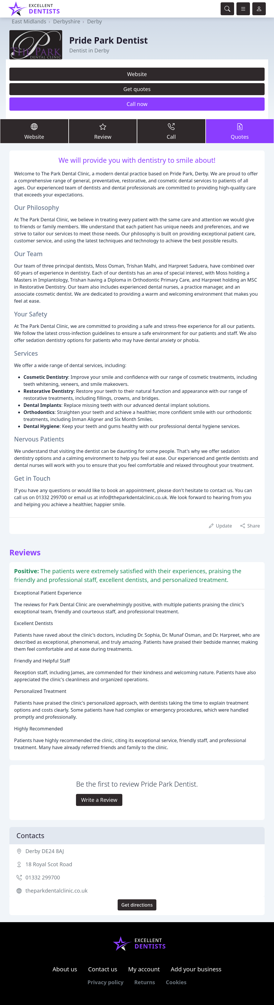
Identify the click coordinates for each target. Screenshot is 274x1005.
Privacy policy (105, 982)
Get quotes (137, 89)
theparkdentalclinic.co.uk (57, 890)
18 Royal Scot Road (49, 864)
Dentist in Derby (89, 50)
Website (137, 74)
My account (144, 969)
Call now (136, 103)
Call (171, 130)
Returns (144, 982)
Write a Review (99, 799)
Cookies (176, 982)
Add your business (196, 969)
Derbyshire (66, 21)
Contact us (102, 969)
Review (103, 130)
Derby (94, 21)
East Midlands (29, 21)
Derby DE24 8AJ (45, 851)
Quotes (240, 130)
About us (65, 969)
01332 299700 (43, 877)
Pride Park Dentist (108, 40)
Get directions (137, 905)
